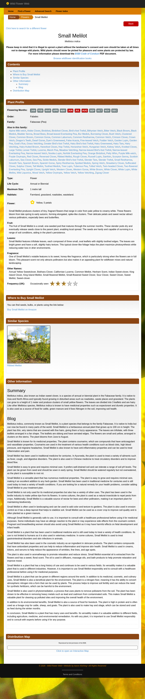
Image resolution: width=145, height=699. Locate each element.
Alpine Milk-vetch (17, 130)
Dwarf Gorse (38, 140)
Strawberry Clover (115, 163)
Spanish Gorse (47, 163)
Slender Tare (90, 160)
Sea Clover (25, 160)
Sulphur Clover (24, 166)
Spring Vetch (98, 163)
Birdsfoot (45, 130)
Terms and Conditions (72, 674)
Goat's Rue (19, 143)
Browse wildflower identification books (73, 58)
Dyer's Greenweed (55, 140)
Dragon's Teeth (23, 140)
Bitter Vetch (110, 130)
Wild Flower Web (17, 4)
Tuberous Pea (80, 166)
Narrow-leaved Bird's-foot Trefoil (95, 150)
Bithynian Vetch (95, 130)
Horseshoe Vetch (79, 147)
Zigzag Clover (102, 173)
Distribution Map (21, 90)
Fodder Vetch (106, 140)
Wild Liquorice (24, 173)
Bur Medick (83, 134)
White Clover (110, 169)
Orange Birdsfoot (96, 153)
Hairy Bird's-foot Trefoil (81, 143)
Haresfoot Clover (48, 147)
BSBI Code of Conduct (87, 54)
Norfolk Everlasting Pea (75, 153)
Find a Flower (24, 11)
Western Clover (64, 169)
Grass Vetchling (35, 143)
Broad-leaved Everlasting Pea (62, 134)
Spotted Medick (83, 163)
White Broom (96, 169)
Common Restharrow (83, 137)
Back (131, 24)
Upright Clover (33, 169)
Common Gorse (42, 137)
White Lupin (124, 169)
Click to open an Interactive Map (72, 651)
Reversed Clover (47, 156)
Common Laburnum (62, 137)
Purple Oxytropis (17, 156)
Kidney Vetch (113, 147)
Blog (21, 87)
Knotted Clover (129, 147)
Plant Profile (19, 71)
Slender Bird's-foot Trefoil (70, 160)
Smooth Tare (15, 163)
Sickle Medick (49, 160)
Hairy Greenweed (103, 143)
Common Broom (25, 137)
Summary (23, 84)
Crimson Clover (120, 137)
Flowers (25, 17)
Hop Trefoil (63, 147)
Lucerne (42, 150)
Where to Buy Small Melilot (26, 74)
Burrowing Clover (99, 134)
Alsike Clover (33, 130)
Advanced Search (43, 11)
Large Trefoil (15, 150)
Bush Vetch (115, 134)
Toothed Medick (52, 166)
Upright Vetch (48, 169)
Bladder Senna (24, 134)
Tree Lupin (67, 166)
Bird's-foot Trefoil (77, 130)
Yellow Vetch (69, 173)
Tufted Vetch (95, 166)
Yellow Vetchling (85, 173)
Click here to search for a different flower (26, 28)
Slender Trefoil (105, 160)
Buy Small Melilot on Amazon (22, 309)
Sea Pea (37, 160)
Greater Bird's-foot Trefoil (56, 143)
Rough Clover (80, 156)
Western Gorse (80, 169)
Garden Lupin (121, 140)
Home (11, 11)
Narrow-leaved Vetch (36, 153)
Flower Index (62, 11)
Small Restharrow (123, 160)
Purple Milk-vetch (127, 153)
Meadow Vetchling (68, 150)
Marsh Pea (52, 150)
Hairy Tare (118, 143)
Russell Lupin (95, 156)
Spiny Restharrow (65, 163)
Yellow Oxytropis (54, 173)
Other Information (22, 81)
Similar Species (20, 78)
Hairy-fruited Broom (29, 147)
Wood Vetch (38, 173)
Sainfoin (107, 156)
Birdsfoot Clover (60, 130)
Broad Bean (40, 134)
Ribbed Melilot (64, 156)
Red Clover (32, 156)
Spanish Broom (30, 163)
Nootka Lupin (55, 153)
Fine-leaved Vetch (89, 140)
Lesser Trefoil (29, 150)
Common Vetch (103, 137)
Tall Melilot (38, 166)
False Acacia (72, 140)
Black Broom (123, 130)
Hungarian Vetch (97, 147)
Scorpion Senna (120, 156)
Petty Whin (111, 153)
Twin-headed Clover (113, 166)
